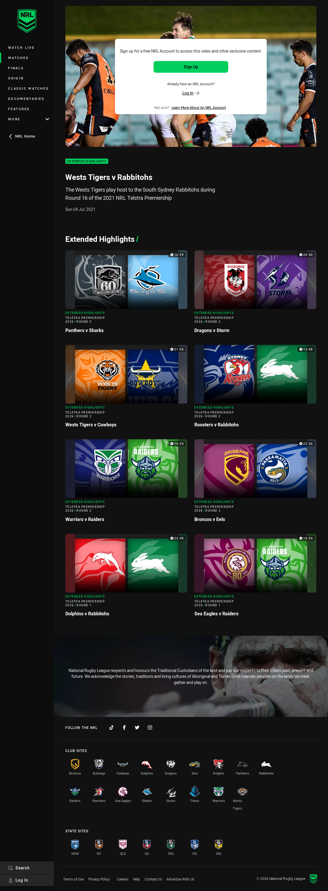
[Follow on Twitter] (137, 727)
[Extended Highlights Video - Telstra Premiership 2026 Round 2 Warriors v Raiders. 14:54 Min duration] (126, 483)
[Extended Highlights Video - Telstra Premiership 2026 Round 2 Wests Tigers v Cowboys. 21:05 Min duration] (126, 389)
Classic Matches (28, 88)
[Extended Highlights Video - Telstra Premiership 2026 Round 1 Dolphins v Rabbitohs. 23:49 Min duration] (126, 577)
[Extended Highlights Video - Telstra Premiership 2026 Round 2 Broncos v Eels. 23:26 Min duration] (255, 483)
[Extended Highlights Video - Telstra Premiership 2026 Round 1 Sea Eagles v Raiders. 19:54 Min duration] (255, 577)
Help (136, 879)
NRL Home (21, 136)
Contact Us (153, 879)
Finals (16, 68)
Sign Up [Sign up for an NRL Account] (191, 67)
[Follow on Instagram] (150, 727)
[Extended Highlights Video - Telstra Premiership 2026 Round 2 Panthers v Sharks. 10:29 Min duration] (126, 294)
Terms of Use (73, 879)
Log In (18, 880)
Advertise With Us (180, 879)
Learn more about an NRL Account (199, 107)
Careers (122, 879)
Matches (18, 57)
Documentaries (26, 98)
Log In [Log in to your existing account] (190, 93)
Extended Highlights (87, 161)
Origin (16, 78)
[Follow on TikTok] (111, 727)
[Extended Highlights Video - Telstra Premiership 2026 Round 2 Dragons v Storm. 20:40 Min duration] (255, 294)
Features (19, 109)
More (28, 119)
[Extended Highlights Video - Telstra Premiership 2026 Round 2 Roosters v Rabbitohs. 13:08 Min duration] (255, 389)
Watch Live (21, 47)
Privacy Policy (99, 879)
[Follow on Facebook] (124, 727)
